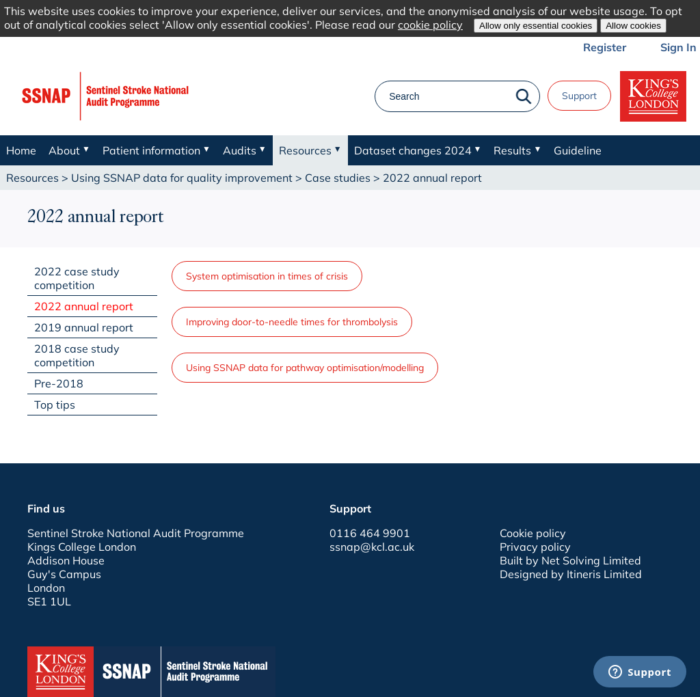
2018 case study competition (77, 355)
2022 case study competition (77, 278)
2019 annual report (83, 327)
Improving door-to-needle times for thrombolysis (292, 322)
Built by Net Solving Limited (570, 560)
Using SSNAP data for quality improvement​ (182, 177)
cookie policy (430, 24)
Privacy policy (535, 547)
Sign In (678, 47)
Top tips (54, 404)
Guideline (578, 150)
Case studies (338, 177)
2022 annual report (83, 306)
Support (579, 96)
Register (604, 47)
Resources (32, 177)
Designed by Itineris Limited (571, 574)
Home (21, 150)
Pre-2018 (58, 383)
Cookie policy (533, 533)
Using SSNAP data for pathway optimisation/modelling (305, 367)
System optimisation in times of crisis (267, 276)
